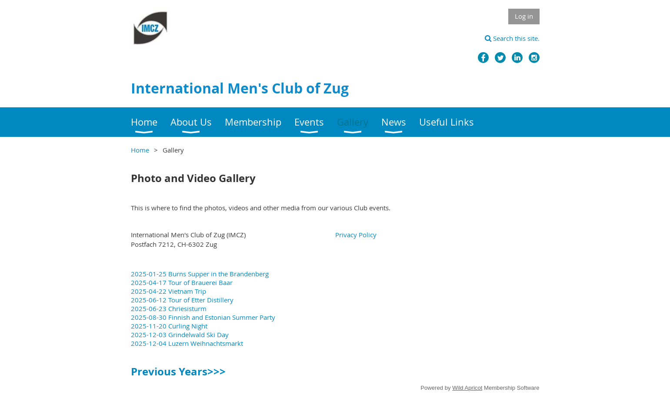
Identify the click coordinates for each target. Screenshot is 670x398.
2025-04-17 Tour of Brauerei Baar (182, 282)
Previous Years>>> (178, 371)
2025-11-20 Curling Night (169, 326)
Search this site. (512, 38)
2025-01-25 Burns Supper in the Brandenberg (200, 273)
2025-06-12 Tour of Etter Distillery (182, 299)
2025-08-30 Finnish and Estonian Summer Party (203, 317)
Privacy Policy (356, 234)
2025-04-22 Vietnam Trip (168, 291)
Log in (524, 16)
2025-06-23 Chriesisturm (169, 308)
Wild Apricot (467, 388)
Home (140, 150)
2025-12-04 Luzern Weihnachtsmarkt (187, 343)
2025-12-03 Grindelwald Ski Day (180, 334)
